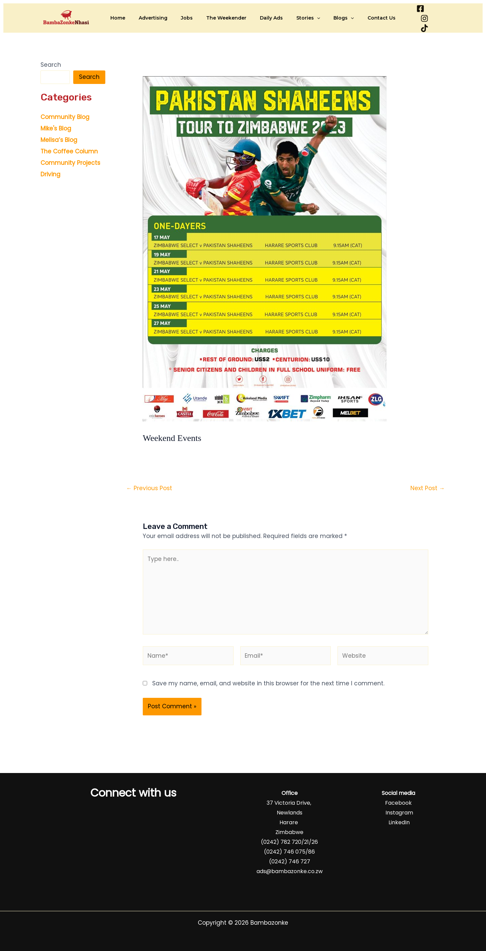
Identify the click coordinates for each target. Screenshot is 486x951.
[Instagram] (423, 17)
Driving (50, 174)
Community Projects (70, 162)
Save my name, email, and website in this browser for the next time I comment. (268, 682)
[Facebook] (406, 17)
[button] (301, 17)
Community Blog (64, 116)
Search (50, 64)
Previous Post (149, 487)
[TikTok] (441, 17)
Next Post (427, 487)
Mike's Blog (55, 128)
